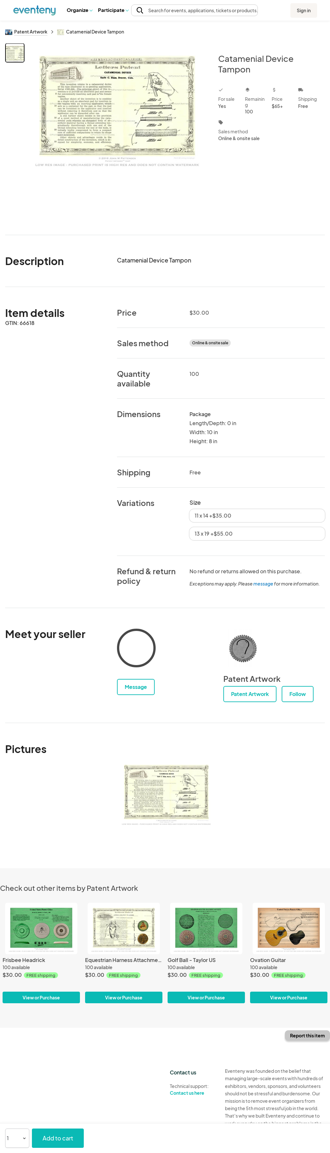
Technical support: (192, 1089)
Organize (79, 10)
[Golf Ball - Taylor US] (206, 928)
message (263, 583)
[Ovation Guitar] (288, 928)
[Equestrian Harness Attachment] (123, 928)
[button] (79, 10)
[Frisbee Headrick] (41, 928)
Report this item (307, 1035)
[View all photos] (117, 133)
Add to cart (58, 1138)
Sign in (304, 10)
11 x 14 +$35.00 (213, 515)
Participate (113, 10)
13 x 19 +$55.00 (214, 533)
